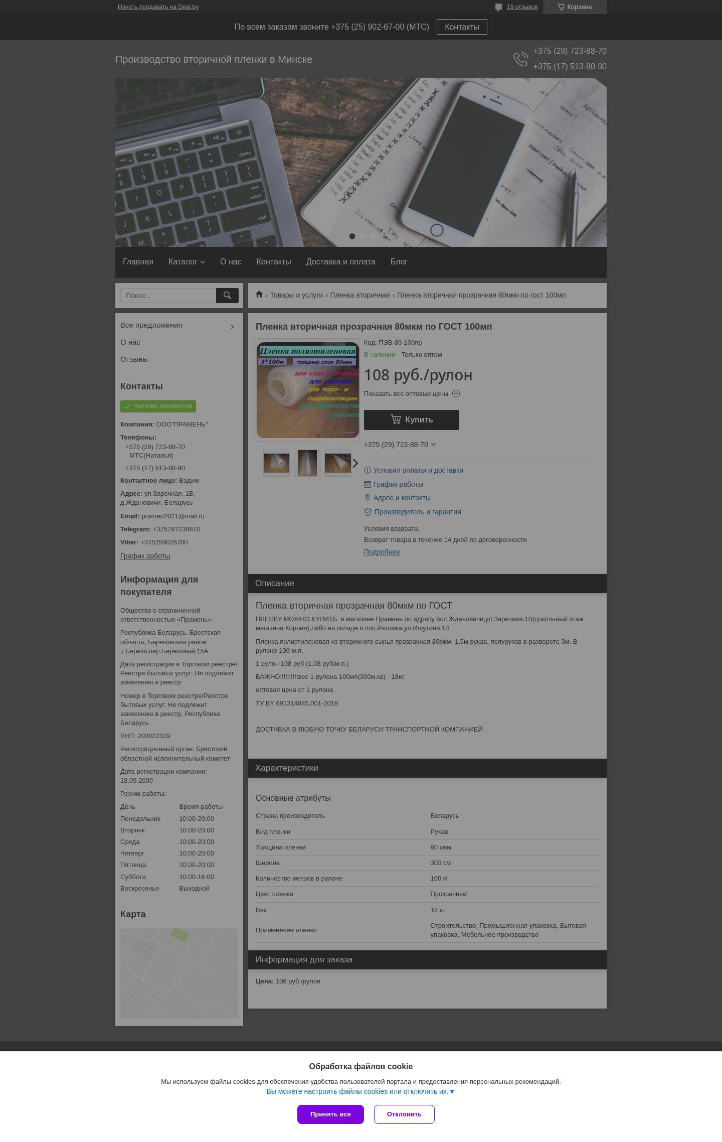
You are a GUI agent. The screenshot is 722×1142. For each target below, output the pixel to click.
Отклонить (404, 1114)
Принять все (330, 1114)
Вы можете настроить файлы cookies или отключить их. (357, 1091)
